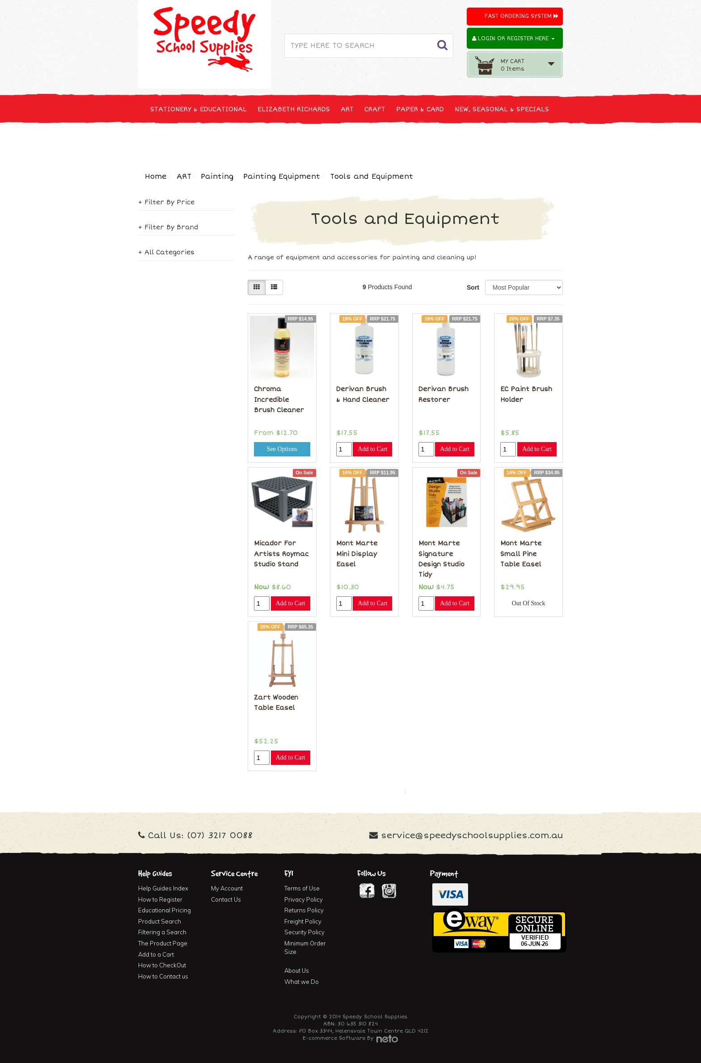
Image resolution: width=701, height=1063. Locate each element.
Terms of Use (302, 888)
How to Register (160, 899)
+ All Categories (166, 252)
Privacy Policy (303, 899)
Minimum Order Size (305, 947)
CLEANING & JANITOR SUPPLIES (256, 142)
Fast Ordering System (521, 16)
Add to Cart (372, 449)
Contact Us (226, 899)
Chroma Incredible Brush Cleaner (279, 399)
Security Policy (304, 932)
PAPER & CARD (420, 109)
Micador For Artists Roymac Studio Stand (281, 554)
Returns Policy (304, 910)
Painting (217, 176)
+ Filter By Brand (168, 227)
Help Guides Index (163, 888)
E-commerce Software (334, 1038)
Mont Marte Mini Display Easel (356, 554)
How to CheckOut (162, 965)
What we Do (301, 981)
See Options (282, 449)
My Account (227, 888)
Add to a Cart (156, 954)
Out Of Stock (528, 603)
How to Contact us (163, 976)
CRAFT (374, 109)
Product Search (159, 921)
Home (156, 176)
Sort (472, 287)
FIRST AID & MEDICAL (356, 142)
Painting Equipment (281, 176)
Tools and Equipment (371, 176)
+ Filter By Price (166, 202)
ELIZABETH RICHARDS (294, 109)
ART (347, 109)
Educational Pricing (164, 910)
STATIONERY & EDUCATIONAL (198, 109)
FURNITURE (421, 142)
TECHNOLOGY (171, 142)
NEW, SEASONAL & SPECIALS (502, 109)
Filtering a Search (162, 932)
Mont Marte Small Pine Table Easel (520, 554)
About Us (296, 970)
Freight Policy (302, 921)
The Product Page (162, 943)
